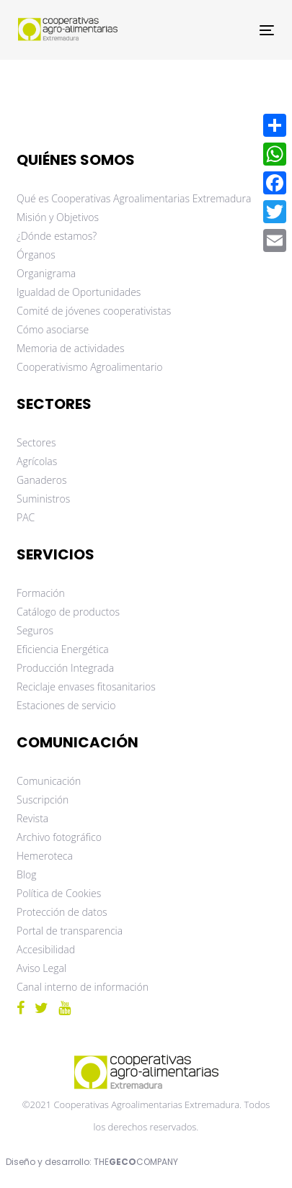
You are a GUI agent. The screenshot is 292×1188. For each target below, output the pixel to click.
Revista (32, 818)
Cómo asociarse (53, 329)
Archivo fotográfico (59, 837)
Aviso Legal (41, 968)
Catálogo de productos (68, 611)
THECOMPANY (136, 1162)
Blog (26, 874)
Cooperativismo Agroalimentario (90, 367)
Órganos (36, 254)
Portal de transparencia (70, 930)
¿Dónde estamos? (57, 236)
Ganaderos (41, 480)
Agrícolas (37, 461)
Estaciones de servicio (66, 705)
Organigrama (46, 273)
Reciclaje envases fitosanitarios (86, 686)
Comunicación (49, 781)
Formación (41, 593)
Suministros (43, 498)
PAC (26, 517)
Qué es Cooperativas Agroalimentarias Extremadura (134, 198)
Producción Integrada (65, 668)
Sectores (36, 442)
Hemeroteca (45, 856)
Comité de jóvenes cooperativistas (94, 311)
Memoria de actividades (71, 348)
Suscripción (42, 799)
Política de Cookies (59, 893)
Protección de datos (62, 912)
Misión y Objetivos (58, 217)
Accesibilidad (46, 949)
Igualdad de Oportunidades (79, 292)
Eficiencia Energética (63, 649)
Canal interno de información (83, 987)
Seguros (35, 630)
